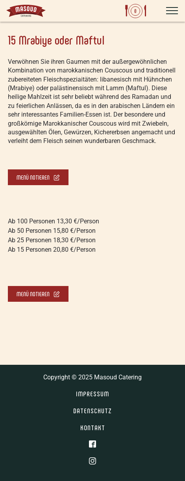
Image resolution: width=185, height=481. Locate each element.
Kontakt (92, 427)
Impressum (92, 393)
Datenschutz (92, 410)
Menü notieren (38, 177)
